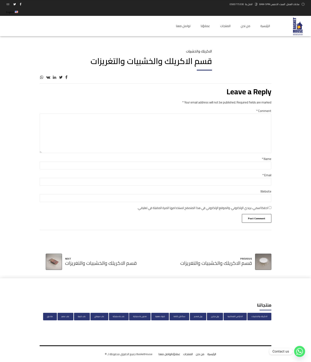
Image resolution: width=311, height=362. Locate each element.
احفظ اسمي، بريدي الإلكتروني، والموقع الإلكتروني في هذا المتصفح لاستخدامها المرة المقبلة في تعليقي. (202, 208)
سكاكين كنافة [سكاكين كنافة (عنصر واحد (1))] (179, 316)
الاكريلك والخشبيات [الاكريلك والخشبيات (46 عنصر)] (259, 316)
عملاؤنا (205, 26)
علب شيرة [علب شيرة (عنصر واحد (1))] (82, 316)
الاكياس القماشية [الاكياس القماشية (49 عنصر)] (235, 316)
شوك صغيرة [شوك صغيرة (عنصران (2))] (160, 316)
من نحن (245, 26)
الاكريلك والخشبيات (199, 51)
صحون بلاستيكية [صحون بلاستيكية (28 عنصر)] (140, 316)
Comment (263, 111)
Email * (266, 175)
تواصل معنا (183, 26)
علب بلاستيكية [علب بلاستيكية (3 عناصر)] (119, 316)
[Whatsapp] (299, 351)
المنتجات (225, 26)
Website (265, 191)
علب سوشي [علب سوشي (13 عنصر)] (99, 316)
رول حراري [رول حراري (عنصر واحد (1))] (215, 316)
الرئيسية (265, 26)
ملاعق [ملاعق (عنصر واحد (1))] (50, 316)
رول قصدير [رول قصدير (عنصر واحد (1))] (198, 316)
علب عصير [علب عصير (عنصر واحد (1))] (65, 316)
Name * (266, 159)
